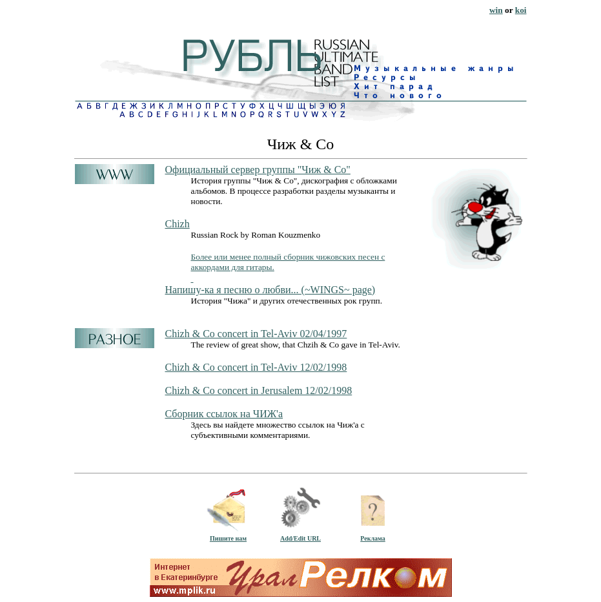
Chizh (177, 223)
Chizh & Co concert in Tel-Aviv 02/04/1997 (256, 333)
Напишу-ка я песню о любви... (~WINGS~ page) (270, 289)
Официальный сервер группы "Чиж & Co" (258, 169)
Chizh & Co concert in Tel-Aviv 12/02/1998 (256, 367)
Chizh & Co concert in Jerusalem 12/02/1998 (258, 390)
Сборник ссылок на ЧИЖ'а (224, 413)
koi (521, 10)
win (496, 10)
